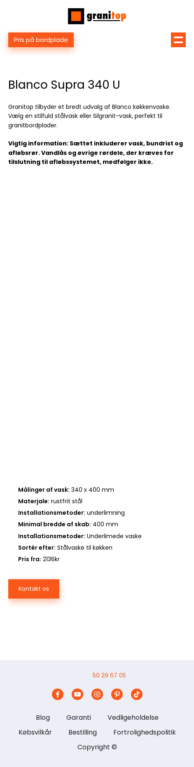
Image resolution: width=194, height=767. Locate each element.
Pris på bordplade (41, 39)
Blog (43, 717)
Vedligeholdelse (133, 717)
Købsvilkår (35, 732)
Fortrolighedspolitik (144, 732)
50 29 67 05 (109, 675)
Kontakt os (34, 589)
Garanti (78, 717)
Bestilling (82, 732)
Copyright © (97, 747)
